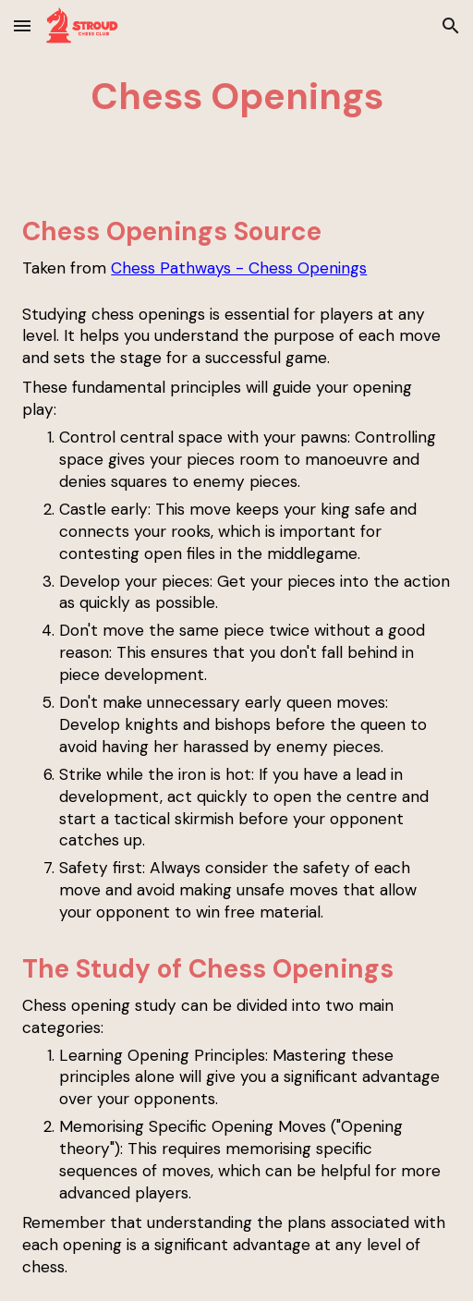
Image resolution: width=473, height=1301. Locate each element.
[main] (236, 96)
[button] (22, 25)
